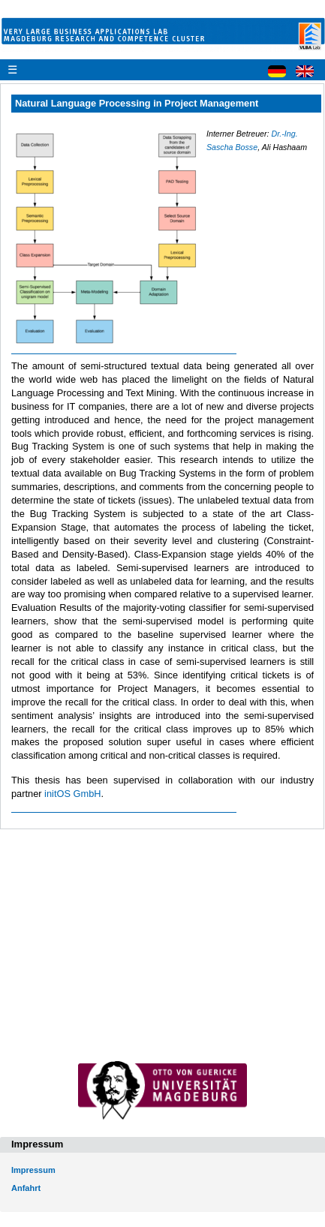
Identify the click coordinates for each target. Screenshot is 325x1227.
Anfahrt (26, 1187)
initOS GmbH (72, 793)
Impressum (33, 1169)
